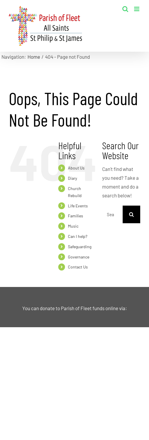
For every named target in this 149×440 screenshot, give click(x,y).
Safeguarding (79, 246)
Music (73, 226)
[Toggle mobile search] (125, 9)
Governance (78, 256)
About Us (76, 167)
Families (75, 215)
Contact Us (78, 266)
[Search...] (112, 214)
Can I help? (77, 236)
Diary (72, 178)
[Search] (131, 214)
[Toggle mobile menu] (137, 9)
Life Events (78, 205)
